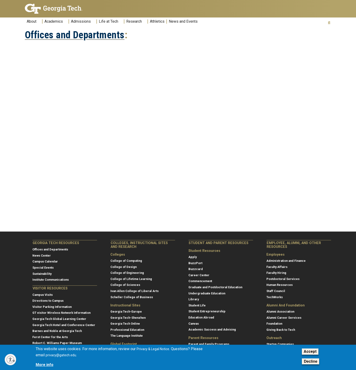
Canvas (193, 323)
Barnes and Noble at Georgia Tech (57, 331)
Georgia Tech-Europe (126, 311)
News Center (41, 255)
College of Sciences (125, 285)
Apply (192, 257)
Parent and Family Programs (208, 344)
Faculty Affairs (276, 267)
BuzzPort (195, 263)
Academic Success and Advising (212, 329)
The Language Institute (126, 335)
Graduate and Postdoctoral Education (215, 287)
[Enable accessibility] (10, 359)
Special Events (43, 267)
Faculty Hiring (276, 273)
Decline (310, 361)
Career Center (198, 275)
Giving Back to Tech (280, 329)
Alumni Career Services (283, 317)
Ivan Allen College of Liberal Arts (134, 291)
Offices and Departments (75, 35)
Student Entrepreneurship (207, 311)
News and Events (183, 21)
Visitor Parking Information (52, 307)
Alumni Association (280, 311)
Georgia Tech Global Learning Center (59, 319)
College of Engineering (127, 273)
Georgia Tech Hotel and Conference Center (63, 325)
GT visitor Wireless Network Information (61, 312)
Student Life (197, 305)
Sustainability (42, 273)
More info (44, 364)
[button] (329, 22)
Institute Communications (50, 279)
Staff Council (275, 291)
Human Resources (279, 285)
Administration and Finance (286, 260)
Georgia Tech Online (125, 323)
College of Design (123, 267)
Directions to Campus (48, 300)
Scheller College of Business (131, 297)
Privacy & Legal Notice (153, 349)
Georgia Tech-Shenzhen (128, 317)
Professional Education (127, 329)
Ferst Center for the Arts (50, 337)
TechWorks (274, 297)
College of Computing (126, 260)
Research (134, 21)
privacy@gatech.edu (61, 355)
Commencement (200, 281)
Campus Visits (42, 295)
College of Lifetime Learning (131, 279)
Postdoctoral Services (283, 279)
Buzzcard (195, 269)
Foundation (274, 323)
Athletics (157, 21)
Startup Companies (280, 344)
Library (193, 299)
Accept (310, 351)
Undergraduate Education (206, 293)
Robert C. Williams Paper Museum (57, 343)
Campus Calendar (45, 261)
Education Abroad (201, 317)
